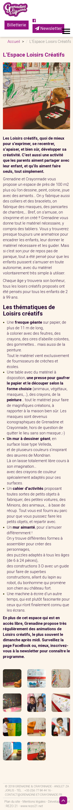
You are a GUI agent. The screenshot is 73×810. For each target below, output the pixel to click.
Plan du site (12, 801)
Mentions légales (34, 801)
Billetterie (16, 24)
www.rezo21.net (31, 806)
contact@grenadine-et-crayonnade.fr (33, 794)
